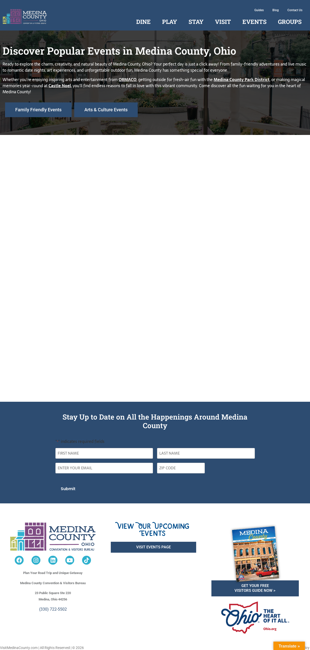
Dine (143, 21)
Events (254, 21)
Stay (196, 21)
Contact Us (294, 10)
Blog (275, 10)
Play (169, 21)
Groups (290, 21)
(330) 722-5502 (53, 608)
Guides (259, 10)
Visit (223, 21)
